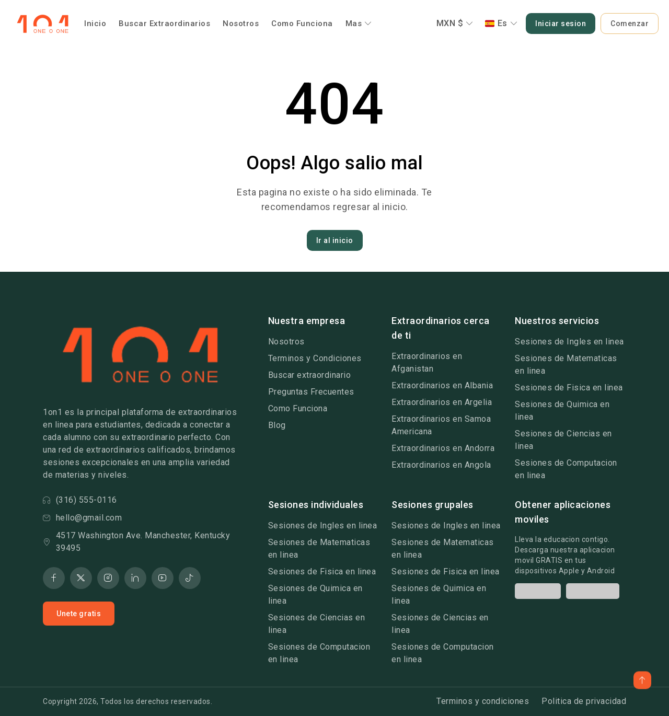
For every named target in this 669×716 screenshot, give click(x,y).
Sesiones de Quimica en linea (562, 410)
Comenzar (629, 23)
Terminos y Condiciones (315, 358)
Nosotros (241, 23)
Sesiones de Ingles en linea (569, 342)
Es (501, 23)
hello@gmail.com (82, 518)
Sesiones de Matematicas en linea (566, 364)
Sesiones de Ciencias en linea (563, 440)
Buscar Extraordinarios (164, 23)
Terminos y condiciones (482, 701)
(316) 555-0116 (80, 500)
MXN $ (455, 23)
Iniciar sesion (560, 23)
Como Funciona (302, 23)
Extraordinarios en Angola (441, 465)
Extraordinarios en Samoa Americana (441, 425)
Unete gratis (78, 613)
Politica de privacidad (583, 701)
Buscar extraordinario (309, 375)
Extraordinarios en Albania (442, 385)
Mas (358, 23)
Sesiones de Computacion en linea (566, 469)
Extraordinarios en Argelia (441, 402)
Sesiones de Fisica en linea (569, 387)
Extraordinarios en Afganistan (426, 362)
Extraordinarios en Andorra (442, 448)
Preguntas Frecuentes (311, 392)
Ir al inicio (334, 240)
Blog (277, 425)
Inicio (95, 23)
